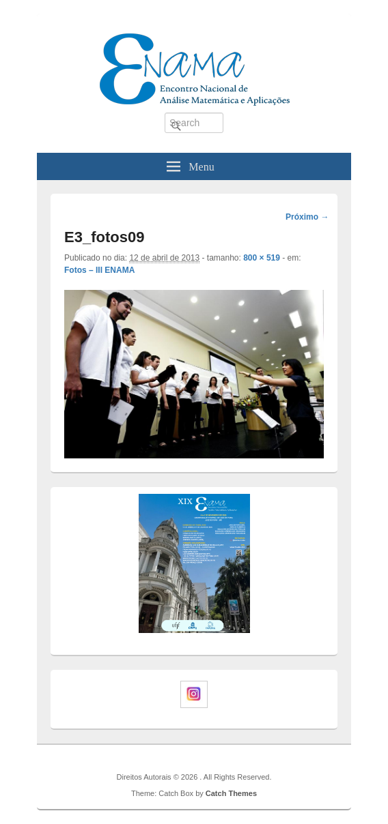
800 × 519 (261, 258)
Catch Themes (231, 793)
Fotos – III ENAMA (99, 270)
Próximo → (307, 217)
